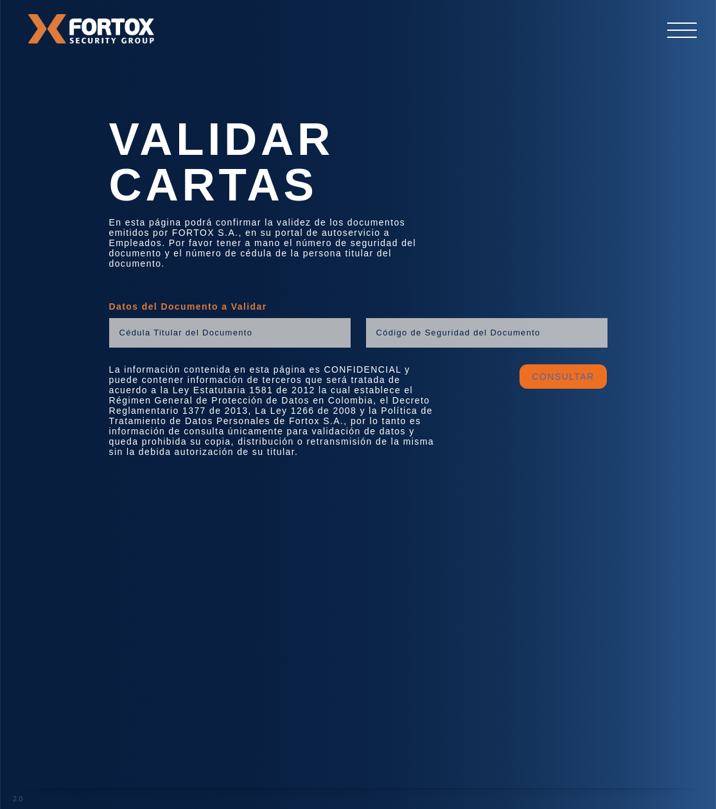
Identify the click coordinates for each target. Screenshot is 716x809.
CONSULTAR (563, 376)
